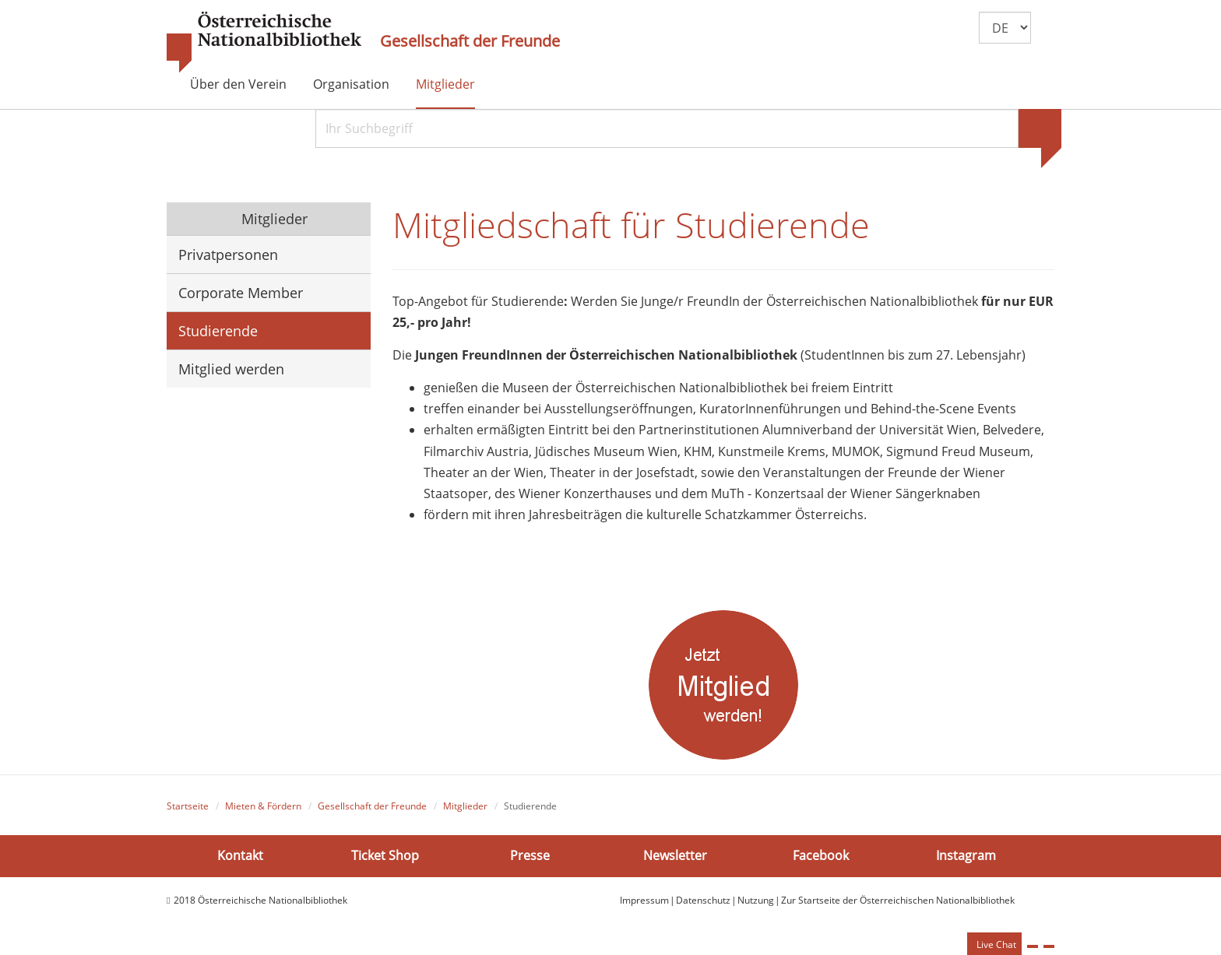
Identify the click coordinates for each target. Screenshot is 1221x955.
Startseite (188, 806)
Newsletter (675, 855)
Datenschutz (703, 900)
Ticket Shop (385, 855)
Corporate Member (240, 292)
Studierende (218, 330)
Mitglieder (445, 84)
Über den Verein (238, 84)
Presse (530, 855)
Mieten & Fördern (263, 806)
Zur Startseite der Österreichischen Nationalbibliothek (898, 900)
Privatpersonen (228, 254)
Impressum (644, 900)
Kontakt (240, 855)
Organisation (351, 84)
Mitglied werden (231, 369)
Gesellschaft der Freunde (470, 41)
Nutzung (755, 900)
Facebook (821, 855)
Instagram (966, 855)
